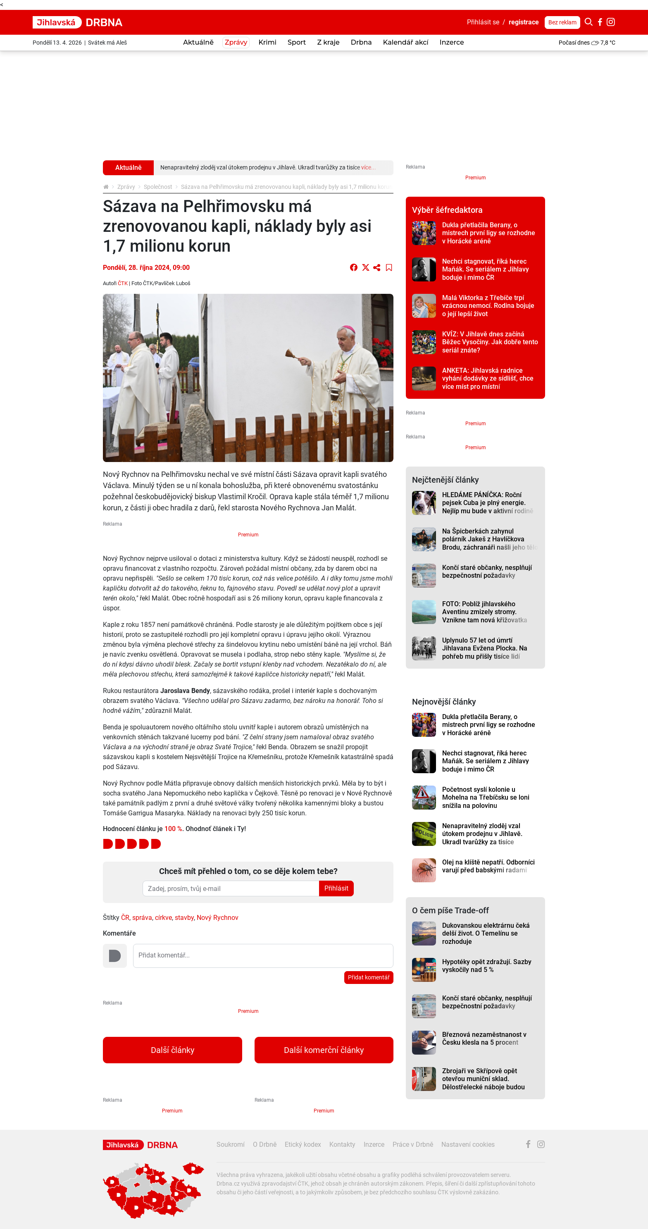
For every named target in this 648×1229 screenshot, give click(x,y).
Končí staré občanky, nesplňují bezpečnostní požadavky (487, 571)
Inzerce (452, 42)
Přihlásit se (483, 22)
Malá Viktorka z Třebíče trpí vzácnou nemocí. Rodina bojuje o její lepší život (488, 306)
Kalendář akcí (406, 42)
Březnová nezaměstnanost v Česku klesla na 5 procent (484, 1038)
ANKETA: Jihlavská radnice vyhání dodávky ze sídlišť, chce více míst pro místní (488, 379)
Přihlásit (336, 888)
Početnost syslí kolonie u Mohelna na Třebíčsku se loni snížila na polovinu (485, 798)
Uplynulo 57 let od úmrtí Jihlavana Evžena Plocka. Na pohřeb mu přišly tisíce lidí (484, 648)
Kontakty (342, 1144)
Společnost (158, 186)
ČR (125, 918)
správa (142, 918)
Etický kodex (303, 1144)
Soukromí (231, 1144)
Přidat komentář (369, 977)
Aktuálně (198, 42)
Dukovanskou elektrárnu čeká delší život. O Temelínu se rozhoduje (486, 934)
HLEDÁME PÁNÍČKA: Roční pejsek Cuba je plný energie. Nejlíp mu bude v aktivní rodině (488, 503)
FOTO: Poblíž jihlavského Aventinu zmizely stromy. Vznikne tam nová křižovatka (484, 612)
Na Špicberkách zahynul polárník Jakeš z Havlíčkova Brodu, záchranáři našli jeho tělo (490, 539)
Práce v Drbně (413, 1144)
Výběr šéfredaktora (447, 210)
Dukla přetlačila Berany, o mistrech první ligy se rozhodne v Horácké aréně (488, 233)
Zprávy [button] (236, 42)
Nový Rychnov (217, 918)
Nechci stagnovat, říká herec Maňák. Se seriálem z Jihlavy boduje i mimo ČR (485, 269)
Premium (248, 535)
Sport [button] (297, 42)
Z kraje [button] (328, 42)
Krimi (267, 42)
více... (368, 167)
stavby (184, 918)
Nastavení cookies (468, 1144)
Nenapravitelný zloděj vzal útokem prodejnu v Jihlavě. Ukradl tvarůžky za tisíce (482, 834)
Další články (172, 1050)
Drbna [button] (361, 42)
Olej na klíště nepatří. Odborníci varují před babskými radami (488, 866)
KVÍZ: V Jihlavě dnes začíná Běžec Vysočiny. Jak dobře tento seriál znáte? (490, 342)
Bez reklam (562, 22)
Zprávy (126, 186)
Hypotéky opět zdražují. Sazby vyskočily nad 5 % (486, 966)
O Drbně (264, 1144)
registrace (524, 22)
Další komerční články (324, 1050)
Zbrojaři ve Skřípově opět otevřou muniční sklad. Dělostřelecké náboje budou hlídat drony (483, 1083)
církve (163, 918)
